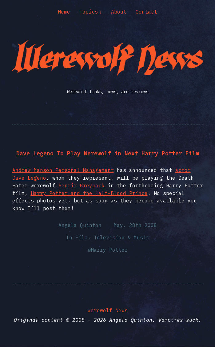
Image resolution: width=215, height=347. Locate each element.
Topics (88, 12)
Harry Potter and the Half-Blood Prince (89, 193)
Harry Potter (109, 250)
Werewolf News (108, 310)
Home (64, 12)
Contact (146, 12)
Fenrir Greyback (81, 185)
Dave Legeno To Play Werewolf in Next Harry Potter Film (107, 153)
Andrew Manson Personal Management (63, 170)
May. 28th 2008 (135, 225)
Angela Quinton (80, 225)
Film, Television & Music (112, 237)
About (118, 12)
